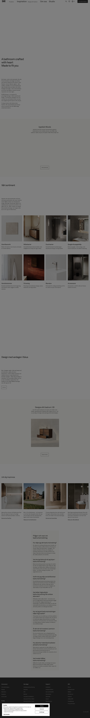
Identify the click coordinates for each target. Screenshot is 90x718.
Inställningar (41, 712)
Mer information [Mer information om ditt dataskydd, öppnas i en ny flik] (7, 714)
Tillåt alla (41, 705)
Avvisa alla (42, 709)
